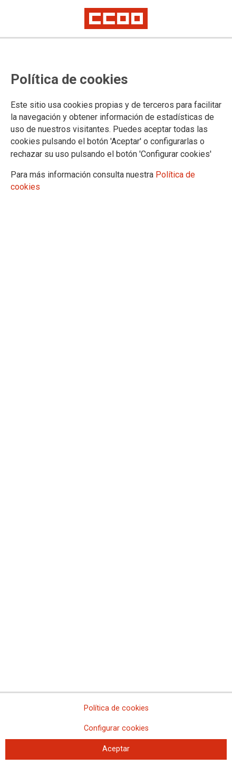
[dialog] (116, 382)
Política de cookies (116, 708)
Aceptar (116, 748)
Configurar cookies (116, 728)
